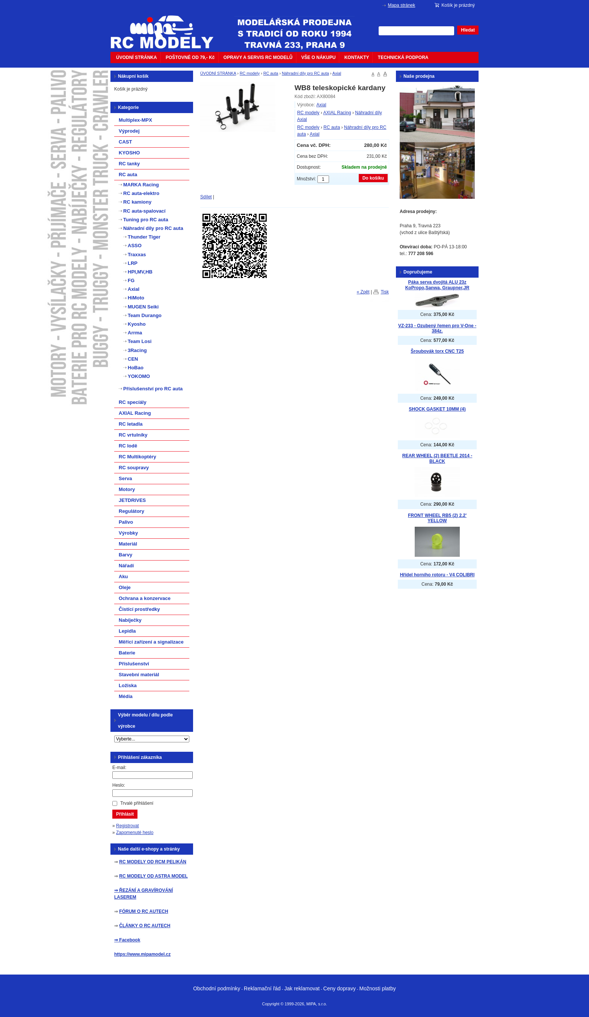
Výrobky (128, 533)
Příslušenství (134, 663)
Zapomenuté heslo (134, 832)
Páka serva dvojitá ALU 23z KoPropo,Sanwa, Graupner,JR (437, 285)
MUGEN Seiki (143, 307)
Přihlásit (125, 814)
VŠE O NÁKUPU (318, 57)
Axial (336, 73)
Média (126, 696)
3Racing (137, 350)
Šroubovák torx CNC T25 (437, 351)
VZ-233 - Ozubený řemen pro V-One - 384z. (437, 328)
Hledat (468, 30)
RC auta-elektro (141, 193)
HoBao (135, 367)
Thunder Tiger (144, 237)
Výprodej (129, 131)
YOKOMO (139, 376)
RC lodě (128, 446)
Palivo (126, 522)
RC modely (250, 73)
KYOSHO (129, 153)
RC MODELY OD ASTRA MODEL (153, 876)
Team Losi (139, 341)
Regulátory (131, 511)
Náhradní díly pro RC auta (305, 73)
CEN (133, 359)
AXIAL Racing (337, 112)
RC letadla (131, 424)
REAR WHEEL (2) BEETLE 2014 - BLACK (437, 458)
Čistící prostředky (139, 609)
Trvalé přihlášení (136, 803)
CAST (125, 142)
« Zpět (363, 292)
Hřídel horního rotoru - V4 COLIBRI (437, 574)
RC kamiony (137, 202)
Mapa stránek (401, 5)
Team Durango (145, 315)
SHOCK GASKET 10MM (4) (437, 409)
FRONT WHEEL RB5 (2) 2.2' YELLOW (437, 518)
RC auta (270, 73)
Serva (125, 478)
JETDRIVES (132, 500)
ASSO (135, 245)
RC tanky (129, 163)
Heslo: (118, 785)
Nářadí (126, 565)
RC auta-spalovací (144, 211)
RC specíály (132, 402)
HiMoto (136, 298)
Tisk (385, 292)
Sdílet (206, 196)
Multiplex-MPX (135, 120)
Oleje (125, 587)
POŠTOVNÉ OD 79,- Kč (190, 57)
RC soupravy (134, 467)
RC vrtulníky (133, 435)
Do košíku (373, 178)
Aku (123, 576)
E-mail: (119, 767)
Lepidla (127, 631)
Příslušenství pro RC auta (153, 388)
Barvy (125, 555)
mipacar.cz (166, 27)
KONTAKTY (356, 57)
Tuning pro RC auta (145, 219)
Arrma (135, 332)
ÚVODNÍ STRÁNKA (136, 57)
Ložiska (128, 685)
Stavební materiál (139, 674)
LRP (132, 263)
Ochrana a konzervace (145, 598)
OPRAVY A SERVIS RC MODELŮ (258, 57)
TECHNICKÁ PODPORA (403, 57)
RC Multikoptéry (137, 456)
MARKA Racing (141, 184)
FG (131, 280)
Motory (127, 489)
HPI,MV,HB (140, 272)
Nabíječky (130, 620)
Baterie (127, 653)
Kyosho (137, 324)
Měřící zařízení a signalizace (151, 642)
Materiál (128, 544)
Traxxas (137, 254)
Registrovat (127, 825)
